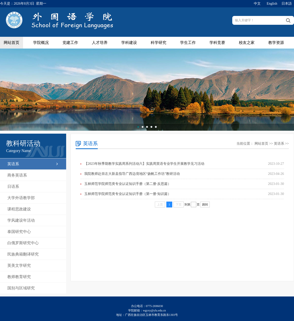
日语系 (13, 186)
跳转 (205, 204)
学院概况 (41, 42)
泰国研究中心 (19, 232)
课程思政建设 (19, 209)
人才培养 (100, 42)
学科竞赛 (217, 42)
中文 (257, 3)
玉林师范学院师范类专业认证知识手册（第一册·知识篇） (127, 194)
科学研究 (158, 42)
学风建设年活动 (21, 220)
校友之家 (247, 42)
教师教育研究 (19, 277)
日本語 (287, 3)
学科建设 (129, 42)
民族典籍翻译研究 (23, 254)
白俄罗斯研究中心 (23, 243)
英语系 (13, 164)
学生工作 (188, 42)
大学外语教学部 (21, 198)
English (272, 3)
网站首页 (11, 42)
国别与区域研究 (21, 288)
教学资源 (276, 42)
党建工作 (70, 42)
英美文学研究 (19, 265)
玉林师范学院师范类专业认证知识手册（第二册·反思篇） (127, 184)
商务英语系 (17, 175)
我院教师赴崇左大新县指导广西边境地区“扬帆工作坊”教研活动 (132, 174)
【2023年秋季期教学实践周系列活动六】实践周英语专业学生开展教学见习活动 (144, 164)
